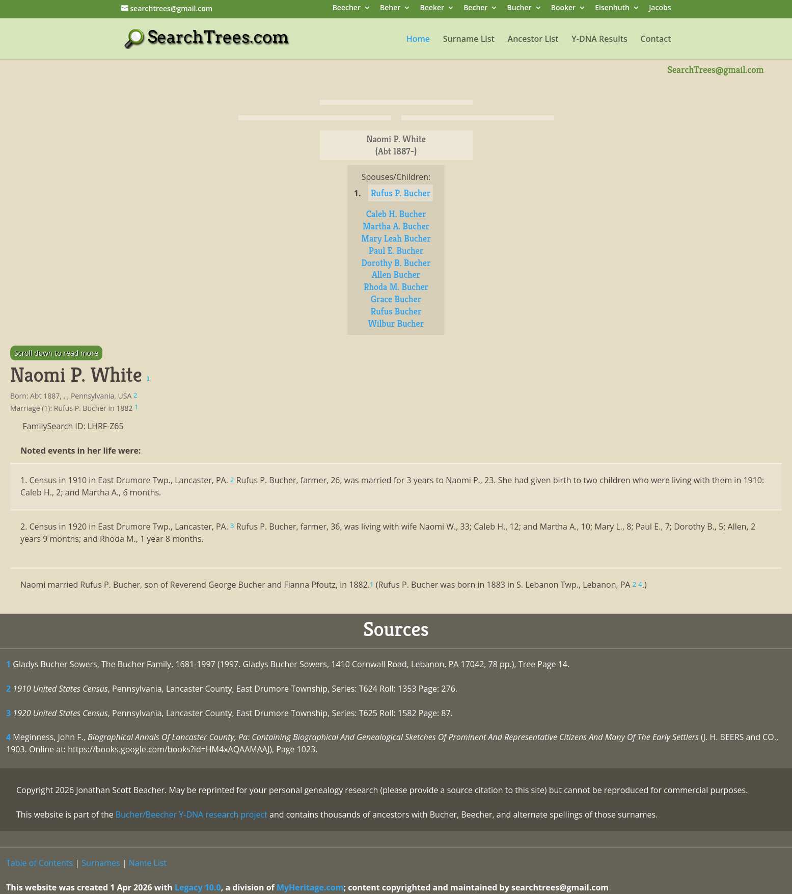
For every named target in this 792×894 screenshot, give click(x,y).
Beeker (432, 8)
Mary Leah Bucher (395, 238)
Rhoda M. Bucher (396, 287)
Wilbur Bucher (396, 323)
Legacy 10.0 (198, 887)
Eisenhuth (612, 8)
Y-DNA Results (599, 39)
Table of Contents (39, 863)
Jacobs (660, 8)
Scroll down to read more (56, 353)
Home (418, 39)
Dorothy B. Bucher (396, 263)
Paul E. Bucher (396, 250)
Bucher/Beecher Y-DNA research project (191, 814)
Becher (475, 8)
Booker (563, 8)
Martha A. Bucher (396, 226)
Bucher (519, 8)
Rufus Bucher (396, 311)
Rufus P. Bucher (400, 193)
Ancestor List (533, 39)
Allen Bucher (396, 274)
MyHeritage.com (310, 887)
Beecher (347, 8)
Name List (148, 863)
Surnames (100, 863)
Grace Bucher (396, 299)
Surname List (469, 39)
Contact (656, 39)
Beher (390, 8)
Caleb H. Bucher (396, 214)
